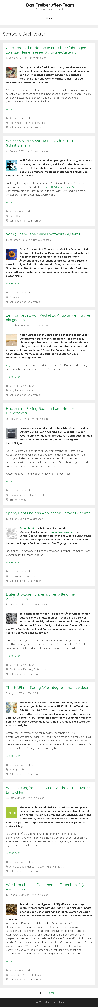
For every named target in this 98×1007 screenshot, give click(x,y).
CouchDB (15, 975)
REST (25, 216)
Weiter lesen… (14, 109)
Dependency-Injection (32, 866)
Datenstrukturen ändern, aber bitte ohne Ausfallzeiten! (40, 596)
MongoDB (28, 975)
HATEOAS (15, 216)
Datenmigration (18, 122)
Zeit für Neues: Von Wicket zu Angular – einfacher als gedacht (48, 317)
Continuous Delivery (20, 669)
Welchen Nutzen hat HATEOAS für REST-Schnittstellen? (40, 143)
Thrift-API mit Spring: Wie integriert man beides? (47, 687)
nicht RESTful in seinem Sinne (61, 187)
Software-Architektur (21, 118)
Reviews (14, 297)
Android (13, 866)
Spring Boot (42, 494)
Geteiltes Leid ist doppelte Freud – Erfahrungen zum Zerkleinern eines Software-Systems (46, 49)
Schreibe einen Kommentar (25, 127)
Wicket (30, 390)
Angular (10, 365)
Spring (35, 576)
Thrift (21, 769)
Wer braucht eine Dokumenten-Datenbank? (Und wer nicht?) (48, 886)
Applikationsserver (20, 576)
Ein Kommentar (18, 499)
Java (22, 390)
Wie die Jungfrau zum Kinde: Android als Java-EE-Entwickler (49, 789)
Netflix (30, 494)
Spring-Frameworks (61, 531)
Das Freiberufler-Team (50, 5)
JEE (48, 866)
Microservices (37, 122)
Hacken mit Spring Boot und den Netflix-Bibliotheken (40, 410)
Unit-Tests (58, 866)
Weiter (51, 992)
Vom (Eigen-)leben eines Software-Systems (43, 234)
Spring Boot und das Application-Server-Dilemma (48, 513)
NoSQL (39, 975)
